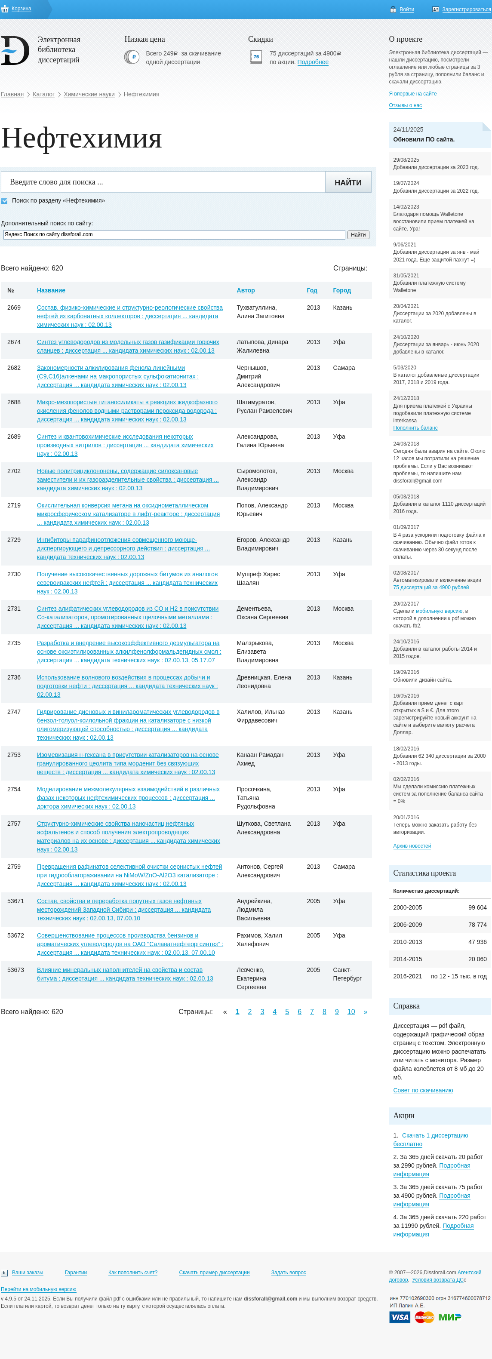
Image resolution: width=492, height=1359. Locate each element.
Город (342, 290)
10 (351, 1011)
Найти (348, 182)
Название (51, 290)
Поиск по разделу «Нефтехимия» (53, 200)
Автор (246, 290)
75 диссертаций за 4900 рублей (431, 587)
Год (312, 290)
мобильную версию (439, 611)
